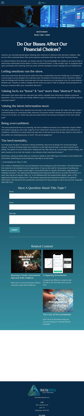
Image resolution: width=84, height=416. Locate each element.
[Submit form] (14, 230)
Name (11, 191)
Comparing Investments (55, 275)
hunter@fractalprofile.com (42, 397)
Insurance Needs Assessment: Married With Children (26, 276)
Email (11, 202)
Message (12, 213)
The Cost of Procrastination (57, 314)
